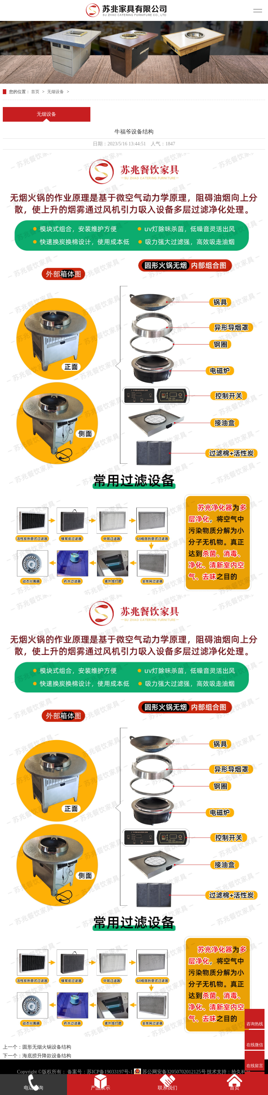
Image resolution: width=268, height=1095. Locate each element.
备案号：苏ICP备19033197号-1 (100, 1071)
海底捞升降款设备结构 (46, 1055)
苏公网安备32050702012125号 (170, 1071)
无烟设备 (56, 91)
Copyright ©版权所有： (41, 1071)
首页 (35, 91)
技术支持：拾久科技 (229, 1071)
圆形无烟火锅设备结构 (46, 1047)
